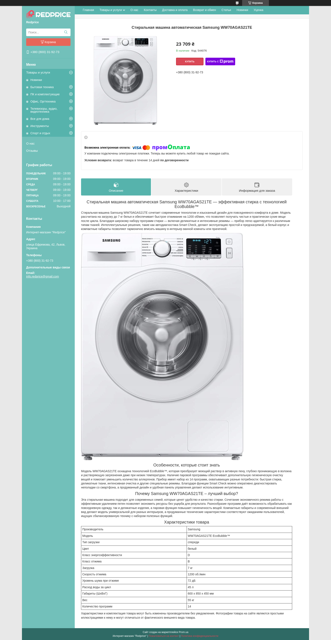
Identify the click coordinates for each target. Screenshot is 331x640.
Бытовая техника (42, 87)
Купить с (220, 61)
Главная (88, 10)
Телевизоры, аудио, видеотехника (43, 110)
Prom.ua (183, 632)
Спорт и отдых (40, 133)
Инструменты (39, 126)
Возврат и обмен (204, 10)
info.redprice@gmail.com (42, 276)
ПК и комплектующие (45, 94)
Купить (189, 61)
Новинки (36, 80)
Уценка (258, 10)
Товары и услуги (38, 72)
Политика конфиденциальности (199, 636)
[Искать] (66, 32)
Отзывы (32, 150)
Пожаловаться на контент (164, 636)
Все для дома (39, 118)
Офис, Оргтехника (43, 101)
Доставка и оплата (175, 10)
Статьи (226, 10)
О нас (30, 143)
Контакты (150, 10)
